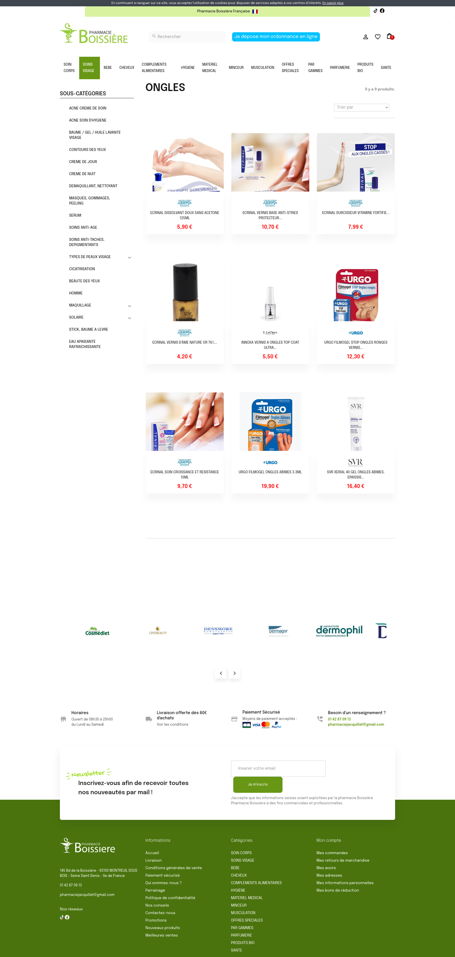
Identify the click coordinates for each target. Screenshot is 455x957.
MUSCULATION (262, 68)
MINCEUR (236, 68)
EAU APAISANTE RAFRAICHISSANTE (85, 344)
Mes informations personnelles (345, 867)
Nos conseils (157, 889)
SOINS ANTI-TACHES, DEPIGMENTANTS (87, 242)
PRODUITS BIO (365, 68)
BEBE (108, 68)
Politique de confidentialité (170, 882)
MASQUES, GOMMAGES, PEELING (89, 200)
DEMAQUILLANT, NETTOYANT (93, 186)
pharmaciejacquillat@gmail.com (87, 879)
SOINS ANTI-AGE (83, 228)
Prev (220, 673)
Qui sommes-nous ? (163, 867)
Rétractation (190, 950)
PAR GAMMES (315, 68)
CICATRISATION (82, 269)
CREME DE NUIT (82, 174)
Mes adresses (329, 859)
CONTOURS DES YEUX (87, 150)
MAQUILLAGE (80, 305)
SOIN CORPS (69, 68)
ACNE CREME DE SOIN (87, 108)
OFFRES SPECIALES (290, 68)
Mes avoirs (326, 852)
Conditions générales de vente (173, 852)
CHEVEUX (126, 68)
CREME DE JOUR (83, 162)
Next (234, 673)
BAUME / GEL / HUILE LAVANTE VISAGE (95, 135)
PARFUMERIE (340, 68)
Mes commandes (332, 837)
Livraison (153, 844)
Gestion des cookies (316, 950)
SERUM (75, 215)
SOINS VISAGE (88, 68)
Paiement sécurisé (162, 859)
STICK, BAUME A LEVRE (88, 330)
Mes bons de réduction (337, 874)
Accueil (152, 837)
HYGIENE (188, 68)
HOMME (76, 293)
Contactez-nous (160, 897)
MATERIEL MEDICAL (209, 68)
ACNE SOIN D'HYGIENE (88, 120)
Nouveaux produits (162, 912)
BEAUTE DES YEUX (84, 281)
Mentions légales (225, 950)
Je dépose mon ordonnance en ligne (276, 36)
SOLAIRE (76, 317)
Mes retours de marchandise (342, 844)
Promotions (156, 904)
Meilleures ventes (161, 919)
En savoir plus (333, 3)
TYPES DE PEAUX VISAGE (90, 257)
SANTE (386, 68)
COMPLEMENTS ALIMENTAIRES (154, 68)
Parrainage (155, 874)
